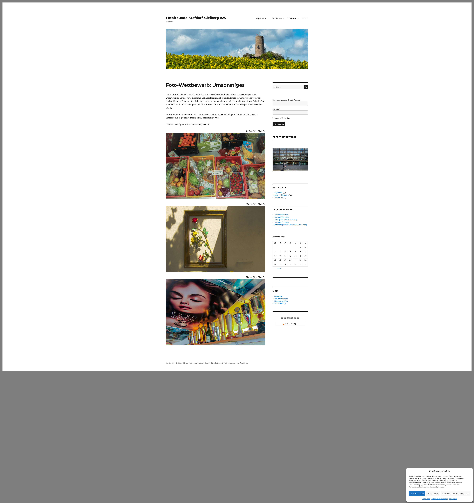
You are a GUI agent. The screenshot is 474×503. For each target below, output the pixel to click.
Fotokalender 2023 (281, 222)
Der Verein (277, 18)
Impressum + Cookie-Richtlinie (207, 363)
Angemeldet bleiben (281, 118)
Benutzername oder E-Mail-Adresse (286, 100)
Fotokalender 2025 (281, 215)
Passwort (276, 109)
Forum (305, 18)
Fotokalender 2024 (281, 217)
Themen (292, 18)
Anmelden (278, 296)
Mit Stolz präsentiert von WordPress (234, 363)
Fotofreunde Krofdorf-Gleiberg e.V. (196, 18)
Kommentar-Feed (281, 301)
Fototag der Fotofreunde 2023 (285, 220)
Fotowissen (278, 198)
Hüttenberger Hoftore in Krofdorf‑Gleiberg (290, 225)
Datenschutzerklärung (439, 499)
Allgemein (261, 18)
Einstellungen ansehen (455, 494)
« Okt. (280, 269)
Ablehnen (433, 494)
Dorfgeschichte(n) (281, 195)
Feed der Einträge (281, 299)
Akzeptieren (417, 494)
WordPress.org (280, 304)
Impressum (426, 499)
